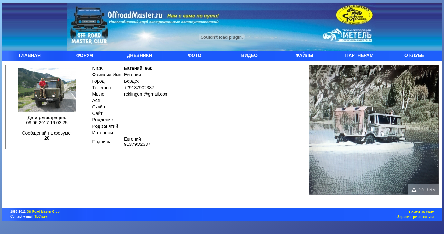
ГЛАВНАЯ (30, 55)
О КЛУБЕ (414, 55)
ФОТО (194, 55)
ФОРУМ (84, 55)
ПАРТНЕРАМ (359, 55)
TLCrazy (40, 216)
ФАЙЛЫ (304, 55)
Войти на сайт (421, 212)
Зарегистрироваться (415, 217)
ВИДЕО (249, 55)
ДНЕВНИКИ (139, 55)
